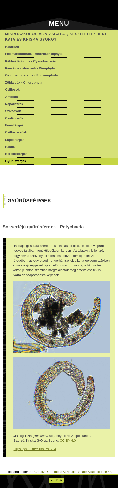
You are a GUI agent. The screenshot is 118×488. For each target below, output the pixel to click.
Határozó (12, 47)
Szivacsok (13, 111)
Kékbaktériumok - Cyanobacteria (30, 61)
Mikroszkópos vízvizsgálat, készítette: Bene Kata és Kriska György (56, 36)
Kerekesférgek (16, 154)
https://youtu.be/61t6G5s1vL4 (35, 449)
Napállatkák (14, 104)
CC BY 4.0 (68, 440)
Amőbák (11, 97)
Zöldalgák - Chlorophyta (23, 82)
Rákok (10, 147)
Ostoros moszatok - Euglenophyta (31, 75)
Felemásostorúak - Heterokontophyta (33, 54)
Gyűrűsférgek (15, 161)
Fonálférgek (14, 125)
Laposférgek (14, 140)
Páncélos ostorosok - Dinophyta (30, 68)
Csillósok (12, 89)
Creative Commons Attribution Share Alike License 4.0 (73, 472)
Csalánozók (14, 118)
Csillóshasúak (16, 132)
